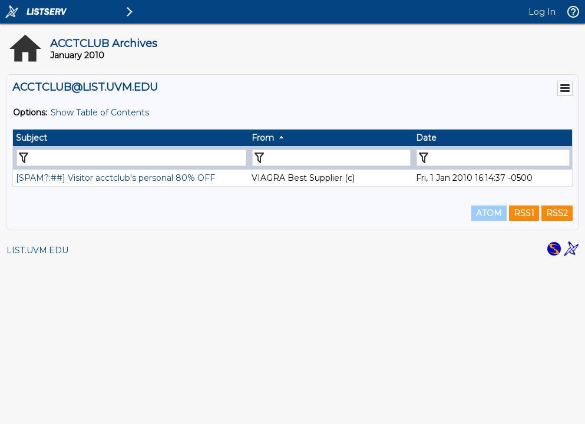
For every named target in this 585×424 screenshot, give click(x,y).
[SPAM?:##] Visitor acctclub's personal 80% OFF (115, 178)
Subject (31, 137)
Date (426, 137)
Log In (542, 11)
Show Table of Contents (100, 112)
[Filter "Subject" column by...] (131, 158)
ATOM (489, 213)
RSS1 (524, 213)
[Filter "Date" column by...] (493, 158)
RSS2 (557, 213)
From (263, 137)
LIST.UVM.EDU (37, 250)
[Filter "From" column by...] (331, 158)
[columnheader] (131, 138)
